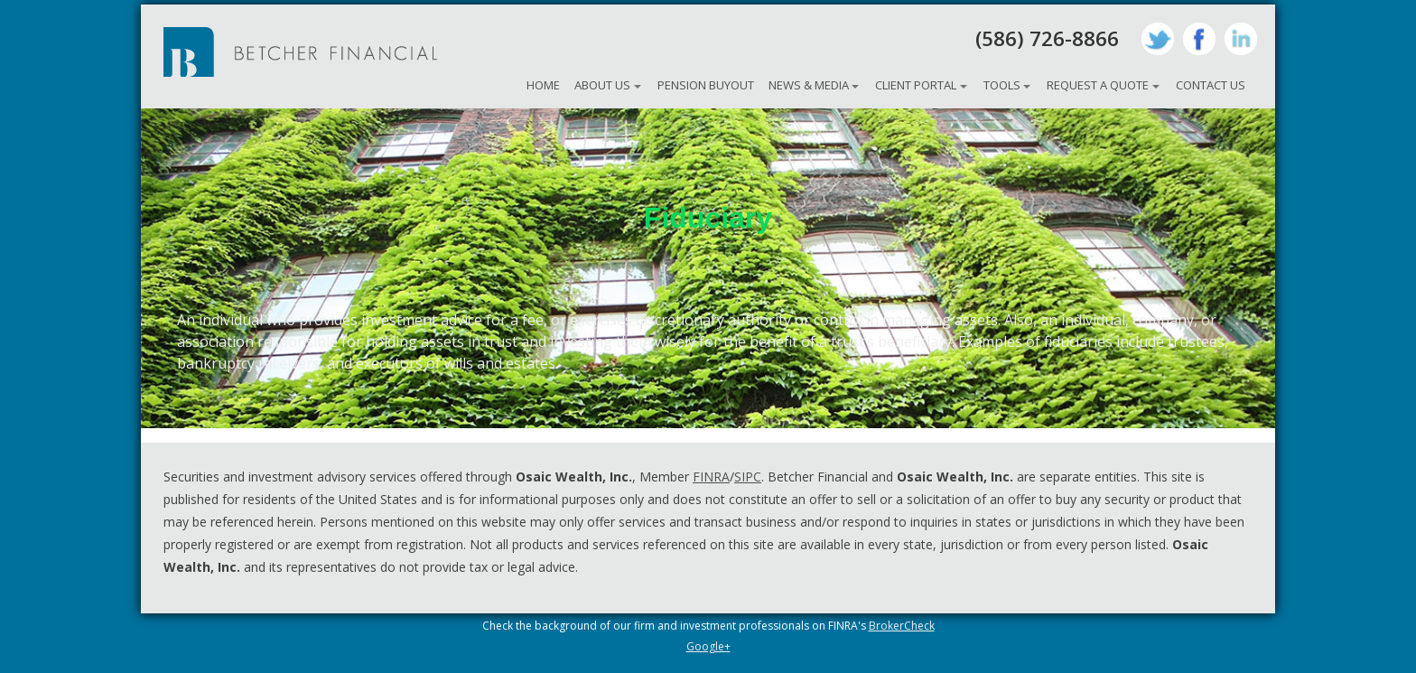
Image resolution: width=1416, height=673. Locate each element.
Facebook (1199, 39)
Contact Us (1210, 85)
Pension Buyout (705, 85)
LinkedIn (1241, 39)
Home (543, 85)
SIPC (747, 476)
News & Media (809, 85)
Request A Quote (1098, 85)
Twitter (1157, 39)
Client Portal (915, 85)
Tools (1001, 85)
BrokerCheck (902, 625)
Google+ (708, 646)
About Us (602, 85)
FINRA (711, 476)
